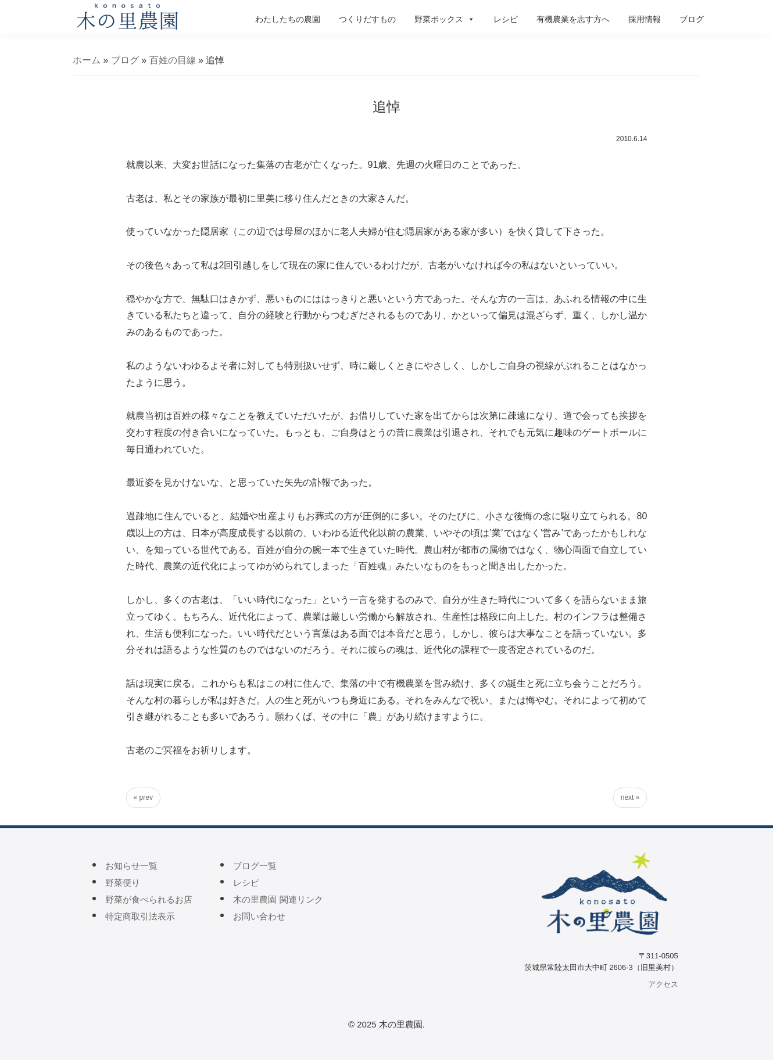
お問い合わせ (259, 916)
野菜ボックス (444, 19)
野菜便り (122, 882)
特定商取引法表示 (140, 916)
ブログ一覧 (255, 866)
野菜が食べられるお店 (148, 899)
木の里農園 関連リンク (278, 899)
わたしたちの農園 (287, 19)
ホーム (87, 60)
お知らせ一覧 (131, 866)
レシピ (505, 19)
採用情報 (644, 19)
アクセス (663, 984)
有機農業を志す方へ (573, 19)
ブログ (691, 19)
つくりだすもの (367, 19)
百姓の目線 (172, 60)
